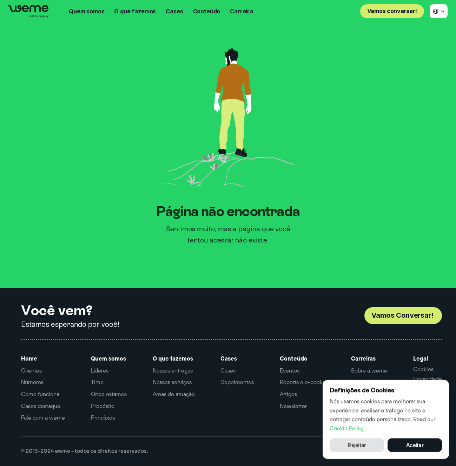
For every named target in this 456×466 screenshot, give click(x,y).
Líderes (99, 370)
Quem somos (108, 358)
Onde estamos (109, 394)
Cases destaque (40, 406)
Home (29, 358)
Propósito (102, 406)
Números (32, 382)
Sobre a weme (369, 370)
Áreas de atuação (174, 394)
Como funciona (40, 394)
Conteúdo (294, 358)
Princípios (103, 417)
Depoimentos (237, 382)
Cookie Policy (346, 428)
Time (97, 382)
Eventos (289, 370)
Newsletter (293, 406)
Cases (228, 358)
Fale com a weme (43, 417)
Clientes (31, 370)
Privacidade (427, 379)
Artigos (288, 394)
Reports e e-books (302, 382)
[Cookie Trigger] (423, 369)
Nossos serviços (172, 382)
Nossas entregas (173, 370)
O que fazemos (173, 358)
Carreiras (363, 358)
